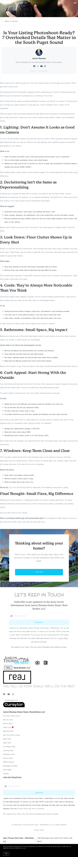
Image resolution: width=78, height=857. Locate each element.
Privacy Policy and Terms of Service (31, 809)
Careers (6, 773)
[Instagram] (13, 694)
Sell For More (8, 723)
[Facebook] (4, 694)
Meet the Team (8, 731)
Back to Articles (11, 21)
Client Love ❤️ (8, 727)
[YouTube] (9, 694)
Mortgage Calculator (10, 766)
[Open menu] (75, 3)
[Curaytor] (14, 707)
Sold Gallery (7, 770)
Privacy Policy (8, 758)
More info (23, 848)
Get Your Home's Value (11, 735)
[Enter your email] (41, 615)
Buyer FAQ (7, 739)
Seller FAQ (7, 743)
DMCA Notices (8, 762)
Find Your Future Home (11, 716)
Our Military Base (9, 747)
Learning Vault (8, 750)
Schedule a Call (8, 754)
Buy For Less (8, 720)
